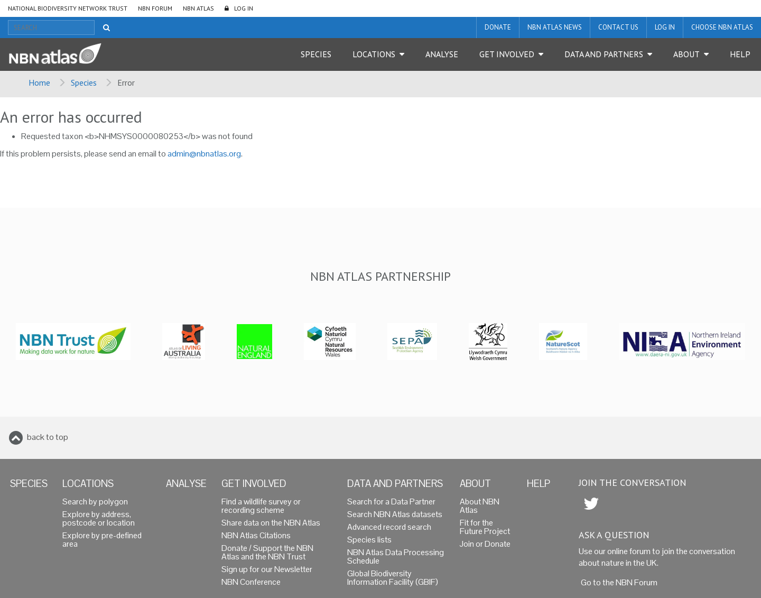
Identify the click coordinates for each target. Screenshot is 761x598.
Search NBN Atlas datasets (394, 514)
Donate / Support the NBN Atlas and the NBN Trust (267, 552)
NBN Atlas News (554, 27)
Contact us (618, 27)
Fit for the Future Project (485, 527)
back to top (47, 437)
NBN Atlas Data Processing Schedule (395, 556)
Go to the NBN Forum (619, 582)
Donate (498, 27)
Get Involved (506, 54)
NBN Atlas (198, 8)
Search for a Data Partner (391, 501)
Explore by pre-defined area (102, 539)
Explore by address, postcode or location (98, 518)
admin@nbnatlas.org (204, 153)
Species (316, 54)
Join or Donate (485, 543)
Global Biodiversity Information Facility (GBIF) (392, 577)
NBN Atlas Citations (256, 535)
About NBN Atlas (479, 506)
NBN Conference (251, 581)
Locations (373, 54)
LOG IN (243, 8)
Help (740, 54)
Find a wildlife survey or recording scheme (261, 506)
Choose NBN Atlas (722, 27)
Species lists (369, 539)
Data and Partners (603, 54)
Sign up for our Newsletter (266, 569)
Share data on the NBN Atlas (270, 522)
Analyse (441, 54)
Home (39, 82)
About (686, 54)
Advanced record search (389, 526)
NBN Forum (155, 8)
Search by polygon (95, 501)
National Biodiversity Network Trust (67, 8)
